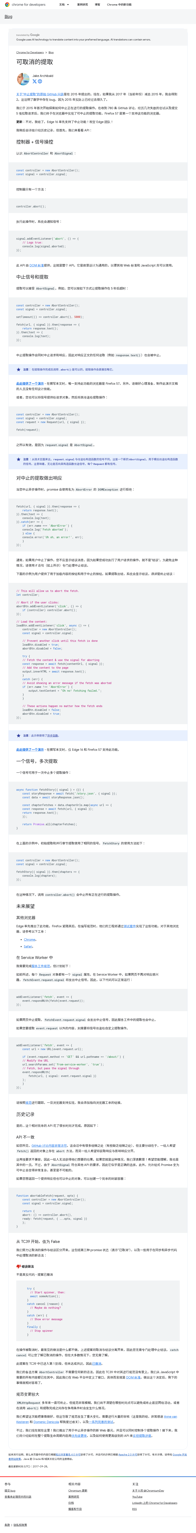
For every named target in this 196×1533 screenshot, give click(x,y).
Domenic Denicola (46, 1422)
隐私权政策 (20, 1524)
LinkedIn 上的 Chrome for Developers (154, 1503)
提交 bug (10, 1490)
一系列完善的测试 (101, 1422)
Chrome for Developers (30, 52)
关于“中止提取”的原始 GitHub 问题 (40, 94)
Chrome (29, 940)
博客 (97, 4)
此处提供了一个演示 (30, 384)
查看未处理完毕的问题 (18, 1496)
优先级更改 (79, 1436)
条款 (7, 1524)
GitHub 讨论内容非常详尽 (49, 1146)
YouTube (137, 1496)
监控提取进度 (142, 1436)
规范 (28, 1103)
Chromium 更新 (77, 1490)
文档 (62, 4)
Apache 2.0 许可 (127, 1454)
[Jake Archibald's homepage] (40, 82)
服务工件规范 (41, 966)
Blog (8, 16)
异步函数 (52, 735)
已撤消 (96, 1364)
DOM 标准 (36, 265)
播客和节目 (75, 1509)
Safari (28, 947)
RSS (134, 1509)
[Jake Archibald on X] (35, 82)
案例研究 (82, 4)
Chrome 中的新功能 (119, 4)
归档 (71, 1503)
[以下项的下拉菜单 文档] (69, 4)
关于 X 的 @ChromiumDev (148, 1490)
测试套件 (130, 926)
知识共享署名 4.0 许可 (68, 1454)
